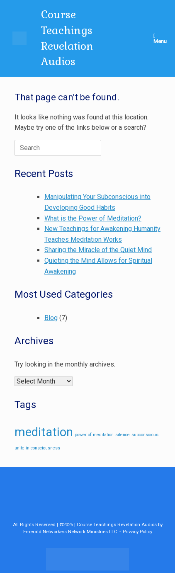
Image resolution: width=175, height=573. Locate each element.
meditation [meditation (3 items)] (44, 432)
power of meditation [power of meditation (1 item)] (94, 434)
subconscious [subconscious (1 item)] (144, 434)
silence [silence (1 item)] (122, 434)
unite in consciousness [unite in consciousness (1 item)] (37, 448)
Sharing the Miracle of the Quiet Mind (98, 250)
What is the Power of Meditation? (92, 218)
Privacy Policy (137, 531)
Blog (51, 318)
